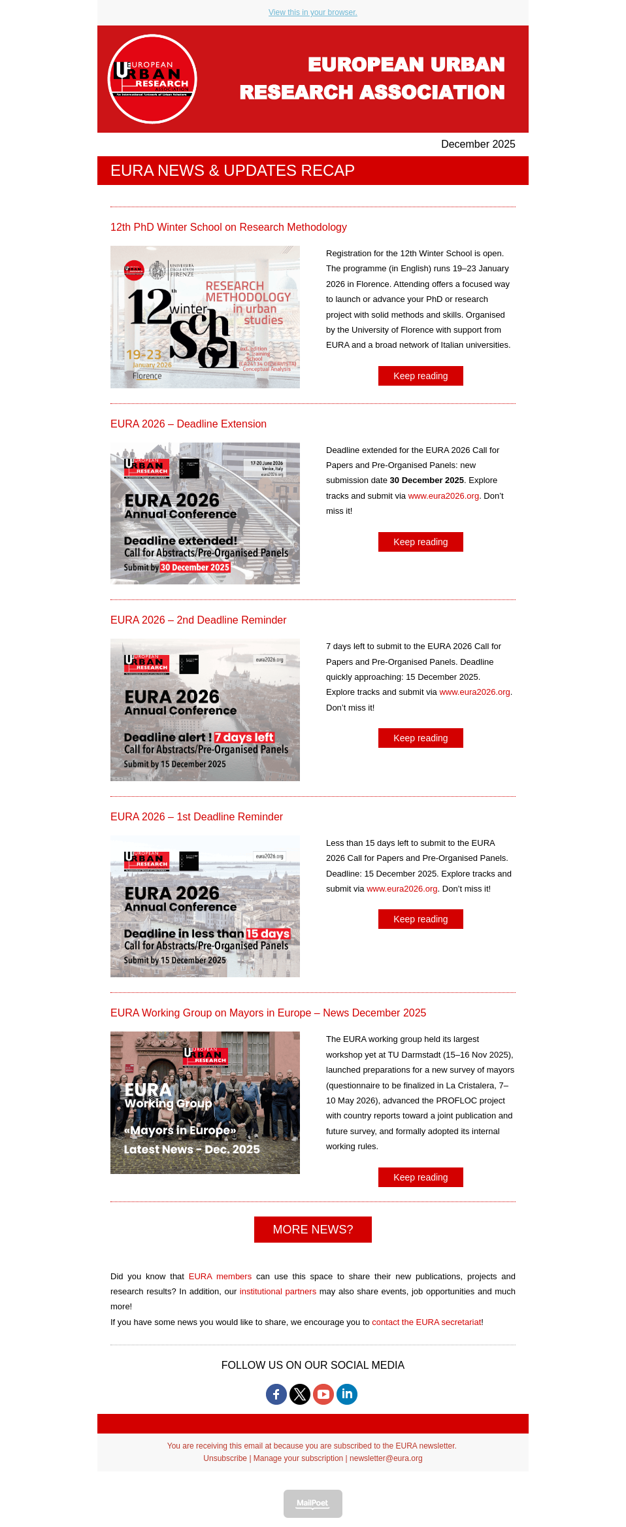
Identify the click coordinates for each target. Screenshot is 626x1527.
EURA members (220, 1276)
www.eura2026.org (443, 496)
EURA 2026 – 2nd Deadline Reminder (198, 620)
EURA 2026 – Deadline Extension (188, 423)
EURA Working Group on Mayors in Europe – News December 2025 (268, 1012)
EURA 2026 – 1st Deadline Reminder (196, 816)
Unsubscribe (225, 1458)
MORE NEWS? (312, 1229)
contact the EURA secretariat (426, 1322)
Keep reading (420, 376)
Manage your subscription (298, 1458)
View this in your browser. (313, 12)
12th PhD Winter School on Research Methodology (228, 227)
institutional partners (278, 1291)
